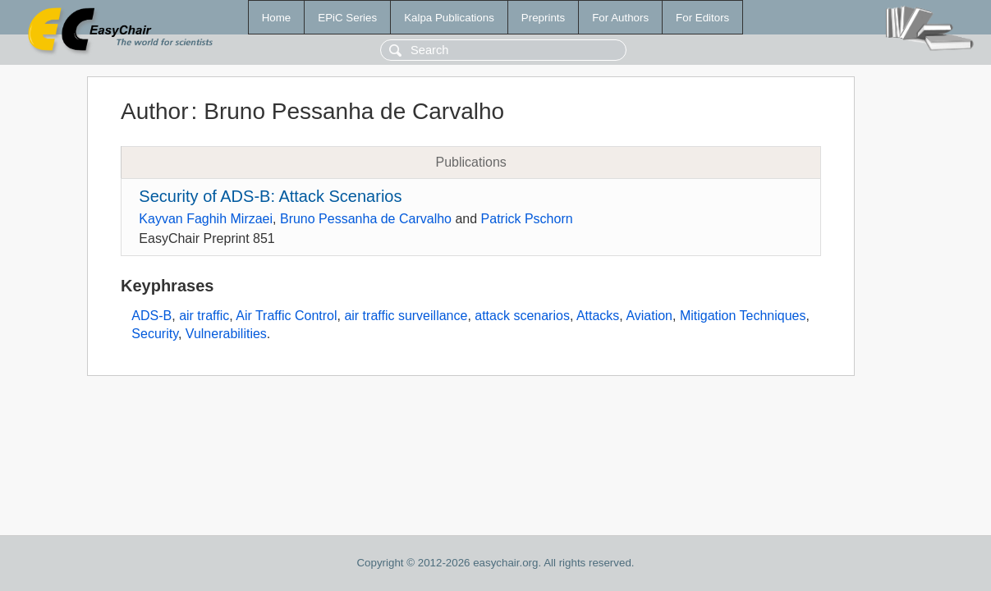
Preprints (543, 17)
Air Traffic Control (286, 316)
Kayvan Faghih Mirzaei (206, 219)
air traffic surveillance (405, 316)
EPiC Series (347, 17)
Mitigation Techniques (743, 316)
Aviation (649, 316)
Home (276, 17)
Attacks (597, 316)
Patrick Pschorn (527, 219)
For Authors (620, 17)
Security (154, 334)
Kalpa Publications (449, 17)
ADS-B (151, 316)
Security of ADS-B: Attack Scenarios (270, 196)
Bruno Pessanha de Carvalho (366, 219)
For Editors (702, 17)
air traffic (204, 316)
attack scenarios (522, 316)
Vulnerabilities (226, 334)
